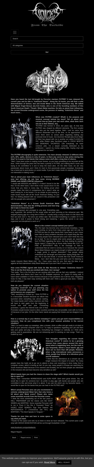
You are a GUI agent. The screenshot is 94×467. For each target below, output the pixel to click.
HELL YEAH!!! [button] (64, 462)
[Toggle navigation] (15, 32)
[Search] (47, 38)
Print (36, 438)
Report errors (26, 438)
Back (14, 438)
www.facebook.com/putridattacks (23, 427)
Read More (49, 462)
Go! (47, 52)
